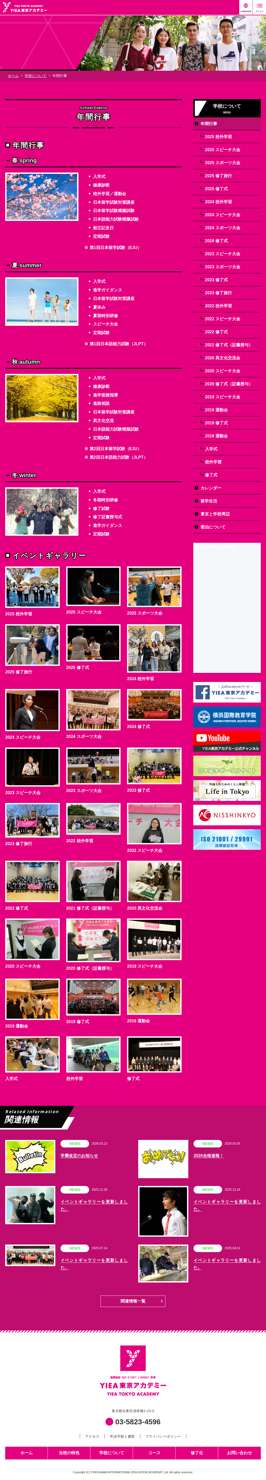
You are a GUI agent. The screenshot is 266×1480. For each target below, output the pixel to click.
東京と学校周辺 (215, 514)
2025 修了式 (77, 667)
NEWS (74, 1143)
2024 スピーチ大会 (23, 737)
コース (154, 1453)
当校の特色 (69, 1453)
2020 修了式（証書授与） (90, 968)
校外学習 (74, 1078)
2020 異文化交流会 (144, 908)
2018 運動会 (138, 1021)
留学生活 (209, 501)
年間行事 (209, 124)
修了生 (197, 1453)
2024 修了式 (138, 726)
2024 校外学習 (140, 679)
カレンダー (211, 488)
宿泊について (213, 527)
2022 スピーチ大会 (144, 850)
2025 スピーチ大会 (84, 612)
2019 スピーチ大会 (144, 966)
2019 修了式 (77, 1021)
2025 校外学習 (18, 614)
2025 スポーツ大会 (144, 613)
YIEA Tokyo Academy (214, 547)
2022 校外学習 (79, 841)
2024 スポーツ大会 (84, 736)
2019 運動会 (16, 1026)
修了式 (133, 1078)
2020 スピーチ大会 (23, 966)
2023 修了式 (138, 790)
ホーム (13, 76)
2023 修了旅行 (18, 843)
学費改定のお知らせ (79, 1155)
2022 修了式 (16, 908)
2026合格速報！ (209, 1155)
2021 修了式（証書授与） (90, 908)
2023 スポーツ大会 (84, 790)
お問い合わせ (239, 1453)
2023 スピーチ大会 (23, 792)
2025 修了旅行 (18, 672)
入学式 (11, 1078)
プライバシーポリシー (163, 1436)
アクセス (92, 1436)
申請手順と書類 (122, 1436)
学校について (35, 76)
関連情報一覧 (133, 1301)
